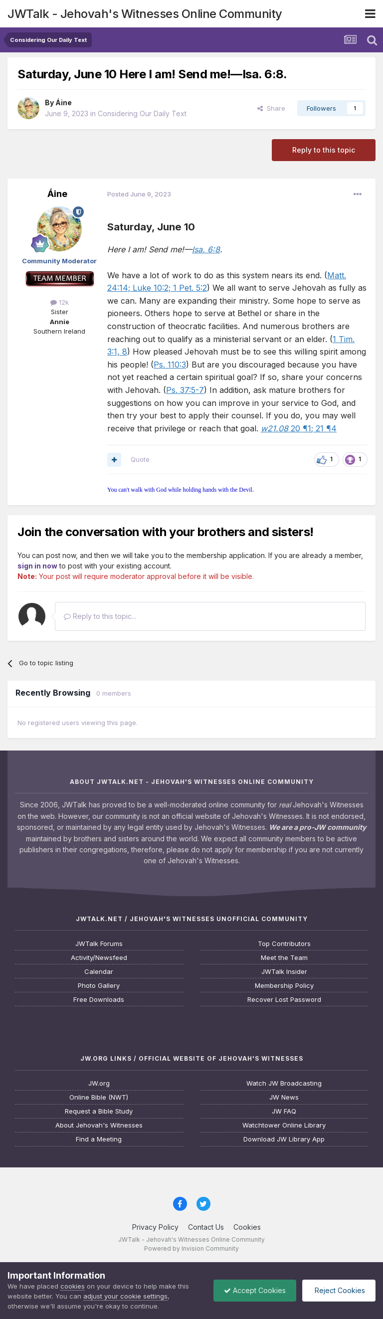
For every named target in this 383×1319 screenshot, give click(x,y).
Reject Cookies (339, 1290)
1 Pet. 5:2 (189, 288)
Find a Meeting (99, 1139)
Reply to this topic (323, 150)
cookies (72, 1286)
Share (271, 108)
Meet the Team (284, 957)
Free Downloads (98, 999)
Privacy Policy (155, 1227)
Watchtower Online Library (284, 1125)
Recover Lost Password (284, 999)
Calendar (98, 971)
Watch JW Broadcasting (284, 1083)
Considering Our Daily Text (142, 113)
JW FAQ (284, 1111)
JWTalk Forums (99, 943)
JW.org (99, 1083)
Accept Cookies (255, 1290)
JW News (284, 1097)
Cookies (247, 1227)
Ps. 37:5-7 (185, 390)
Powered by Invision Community (191, 1248)
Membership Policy (284, 985)
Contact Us (206, 1227)
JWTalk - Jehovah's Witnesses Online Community (144, 13)
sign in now (37, 566)
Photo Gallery (99, 985)
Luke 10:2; (150, 288)
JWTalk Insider (284, 971)
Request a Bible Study (99, 1111)
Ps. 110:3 (170, 365)
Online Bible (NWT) (98, 1097)
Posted (139, 194)
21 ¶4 (325, 428)
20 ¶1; (287, 428)
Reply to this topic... (100, 616)
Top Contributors (284, 943)
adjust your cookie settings (125, 1296)
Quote (140, 459)
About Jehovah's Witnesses (99, 1125)
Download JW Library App (284, 1139)
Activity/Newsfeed (99, 957)
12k (59, 302)
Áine (63, 102)
